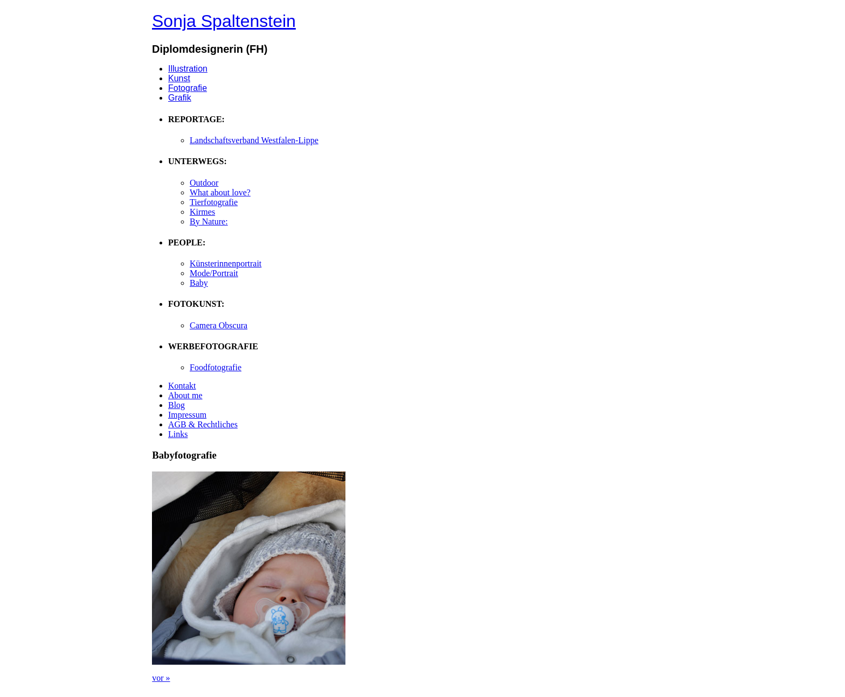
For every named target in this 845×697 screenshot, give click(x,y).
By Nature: (209, 221)
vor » (161, 677)
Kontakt (182, 385)
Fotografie (187, 88)
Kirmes (202, 211)
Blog (176, 405)
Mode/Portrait (214, 273)
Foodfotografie (215, 367)
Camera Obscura (218, 325)
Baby (199, 282)
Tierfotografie (214, 202)
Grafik (179, 97)
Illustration (187, 68)
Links (178, 434)
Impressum (187, 414)
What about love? (220, 192)
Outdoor (204, 182)
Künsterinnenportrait (225, 263)
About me (185, 395)
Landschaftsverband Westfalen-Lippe (254, 140)
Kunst (179, 78)
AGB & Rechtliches (203, 424)
